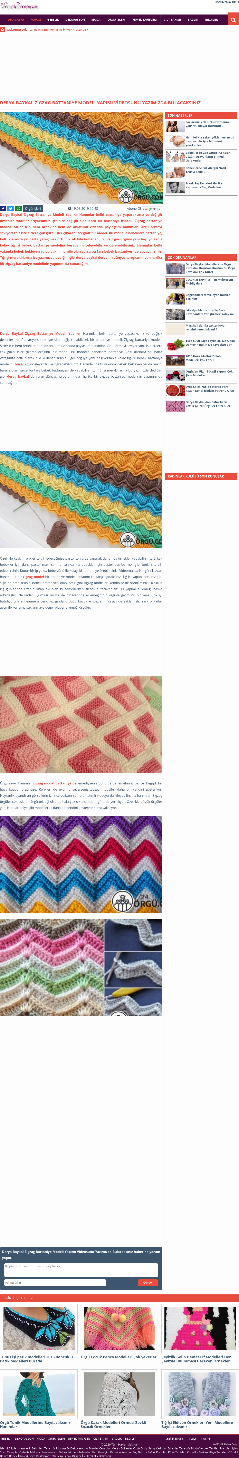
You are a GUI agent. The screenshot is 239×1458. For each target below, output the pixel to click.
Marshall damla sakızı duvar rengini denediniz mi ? (206, 327)
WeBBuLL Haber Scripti (226, 1444)
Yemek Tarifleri (144, 19)
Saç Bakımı (140, 1452)
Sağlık (193, 19)
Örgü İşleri (116, 19)
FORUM (35, 19)
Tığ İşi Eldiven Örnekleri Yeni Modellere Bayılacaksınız (197, 1424)
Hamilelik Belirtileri (31, 1448)
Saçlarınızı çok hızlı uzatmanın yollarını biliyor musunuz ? (47, 29)
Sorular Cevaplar (100, 1448)
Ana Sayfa (16, 19)
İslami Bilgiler (9, 1448)
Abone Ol (144, 208)
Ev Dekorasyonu (77, 1448)
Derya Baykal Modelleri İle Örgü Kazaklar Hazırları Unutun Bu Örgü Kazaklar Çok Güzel (210, 268)
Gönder (148, 1282)
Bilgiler (211, 19)
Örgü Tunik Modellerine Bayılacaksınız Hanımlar (35, 1424)
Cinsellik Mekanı (198, 1452)
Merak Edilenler (122, 1448)
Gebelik (53, 19)
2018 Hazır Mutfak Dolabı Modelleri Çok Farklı (204, 358)
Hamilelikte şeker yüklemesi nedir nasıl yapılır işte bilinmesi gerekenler (210, 141)
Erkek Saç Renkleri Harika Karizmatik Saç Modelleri (204, 185)
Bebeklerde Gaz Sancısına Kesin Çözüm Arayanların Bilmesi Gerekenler (208, 156)
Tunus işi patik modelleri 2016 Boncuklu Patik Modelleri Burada (36, 1359)
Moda (96, 19)
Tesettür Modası (55, 1448)
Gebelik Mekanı (29, 1452)
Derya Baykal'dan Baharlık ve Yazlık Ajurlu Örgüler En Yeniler (208, 404)
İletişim (194, 1438)
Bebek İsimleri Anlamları (75, 1452)
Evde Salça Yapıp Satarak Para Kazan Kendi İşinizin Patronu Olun (210, 389)
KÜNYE (205, 1438)
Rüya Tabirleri (177, 1452)
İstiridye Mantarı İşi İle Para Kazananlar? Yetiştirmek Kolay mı (210, 312)
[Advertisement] (119, 63)
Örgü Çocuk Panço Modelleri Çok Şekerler (118, 1357)
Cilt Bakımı (173, 19)
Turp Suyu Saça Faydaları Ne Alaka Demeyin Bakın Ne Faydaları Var (210, 343)
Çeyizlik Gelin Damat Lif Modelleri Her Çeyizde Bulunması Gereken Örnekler (196, 1359)
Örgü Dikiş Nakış (144, 1448)
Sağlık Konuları (157, 1452)
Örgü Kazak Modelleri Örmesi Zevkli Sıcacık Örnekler (113, 1424)
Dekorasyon (75, 19)
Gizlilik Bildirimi (176, 1438)
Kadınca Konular (121, 1452)
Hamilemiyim (49, 1452)
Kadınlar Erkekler (167, 1448)
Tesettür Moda (189, 1448)
